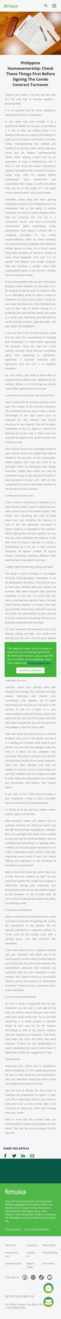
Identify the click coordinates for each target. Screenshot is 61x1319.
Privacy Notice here (39, 663)
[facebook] (5, 1156)
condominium (13, 1263)
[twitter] (14, 1156)
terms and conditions (36, 1229)
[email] (32, 1156)
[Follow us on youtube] (49, 1277)
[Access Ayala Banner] (30, 1171)
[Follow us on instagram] (33, 1277)
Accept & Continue (30, 670)
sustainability (49, 1252)
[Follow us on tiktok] (41, 1277)
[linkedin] (23, 1156)
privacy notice (13, 1229)
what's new (49, 1245)
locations (32, 1245)
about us (10, 1245)
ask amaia (48, 1263)
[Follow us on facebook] (24, 1277)
